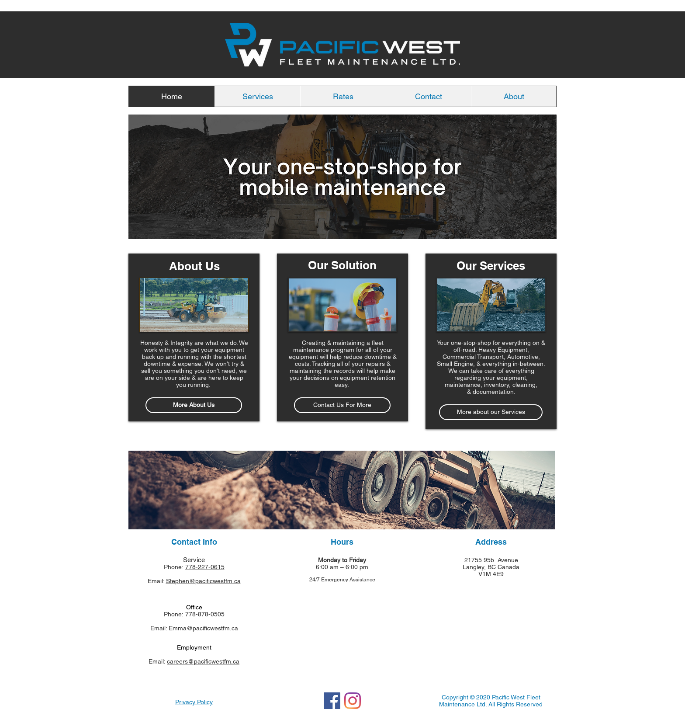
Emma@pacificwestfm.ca (203, 628)
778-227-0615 (205, 566)
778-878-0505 (204, 614)
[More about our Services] (491, 412)
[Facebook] (332, 700)
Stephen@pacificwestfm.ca (203, 580)
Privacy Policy (194, 702)
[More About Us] (193, 405)
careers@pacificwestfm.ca (203, 661)
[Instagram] (352, 700)
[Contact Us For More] (342, 405)
